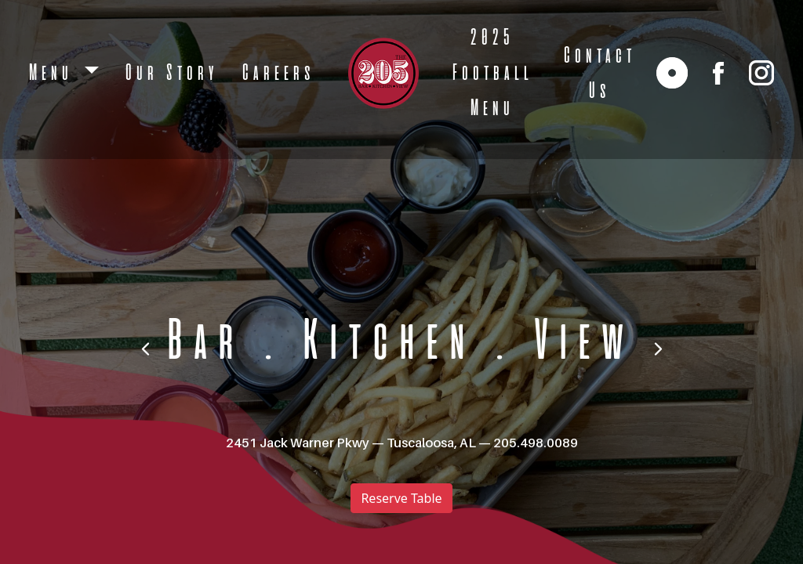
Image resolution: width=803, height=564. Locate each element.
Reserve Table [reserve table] (401, 498)
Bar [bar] (200, 342)
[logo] (383, 73)
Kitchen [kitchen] (384, 342)
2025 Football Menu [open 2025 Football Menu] (490, 73)
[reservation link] (672, 73)
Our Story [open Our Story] (169, 73)
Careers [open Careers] (276, 73)
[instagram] (761, 73)
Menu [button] (52, 73)
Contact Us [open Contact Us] (597, 74)
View (579, 342)
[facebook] (718, 73)
